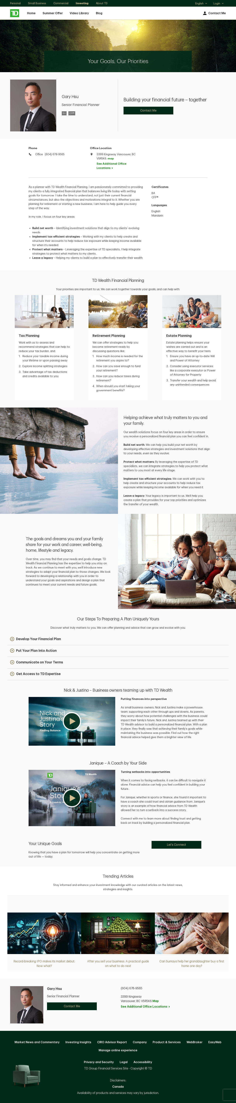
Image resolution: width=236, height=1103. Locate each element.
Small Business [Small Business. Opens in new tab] (37, 3)
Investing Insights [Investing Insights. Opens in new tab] (78, 1042)
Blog (99, 13)
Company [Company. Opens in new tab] (140, 1042)
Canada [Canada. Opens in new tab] (118, 1086)
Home (31, 13)
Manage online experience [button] (118, 1050)
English (201, 4)
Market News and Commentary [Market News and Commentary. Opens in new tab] (37, 1042)
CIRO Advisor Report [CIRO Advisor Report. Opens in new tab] (112, 1042)
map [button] (111, 158)
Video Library (79, 13)
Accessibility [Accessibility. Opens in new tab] (142, 1062)
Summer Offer (53, 13)
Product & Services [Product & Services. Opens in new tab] (167, 1042)
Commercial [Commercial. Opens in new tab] (60, 3)
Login (219, 3)
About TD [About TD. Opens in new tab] (101, 3)
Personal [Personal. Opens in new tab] (15, 3)
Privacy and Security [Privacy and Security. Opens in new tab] (99, 1062)
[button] (35, 639)
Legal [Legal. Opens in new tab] (124, 1062)
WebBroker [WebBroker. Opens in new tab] (194, 1042)
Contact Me (214, 13)
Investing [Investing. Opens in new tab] (82, 3)
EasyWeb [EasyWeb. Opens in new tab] (214, 1042)
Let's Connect (176, 844)
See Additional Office (111, 165)
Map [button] (155, 1001)
